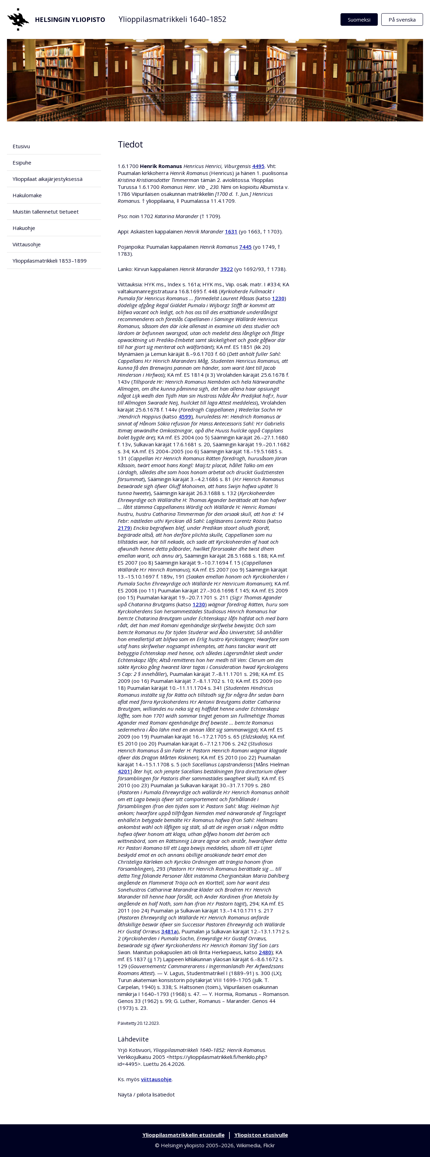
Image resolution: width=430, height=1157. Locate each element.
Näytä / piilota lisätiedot (146, 1094)
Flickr (269, 1145)
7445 (245, 246)
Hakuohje (24, 227)
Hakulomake (27, 195)
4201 (124, 771)
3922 (226, 268)
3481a (169, 931)
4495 (258, 165)
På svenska (402, 19)
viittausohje (156, 1079)
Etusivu (21, 146)
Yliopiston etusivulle (261, 1134)
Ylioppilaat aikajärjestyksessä (48, 178)
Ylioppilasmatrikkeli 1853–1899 (50, 260)
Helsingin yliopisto (56, 19)
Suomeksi (359, 19)
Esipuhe (22, 162)
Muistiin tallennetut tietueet (46, 211)
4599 (185, 416)
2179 (124, 527)
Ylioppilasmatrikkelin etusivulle (183, 1134)
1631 (231, 231)
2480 (265, 952)
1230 (278, 298)
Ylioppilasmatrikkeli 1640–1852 (172, 19)
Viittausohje (27, 244)
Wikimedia (248, 1145)
